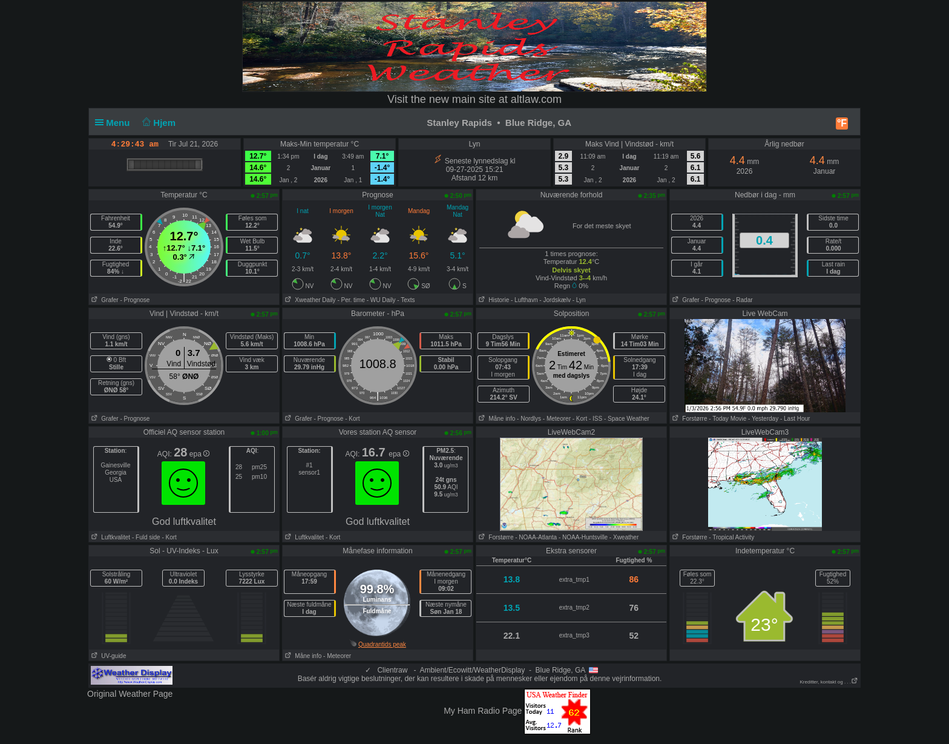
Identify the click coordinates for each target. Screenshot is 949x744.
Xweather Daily (309, 300)
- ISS (595, 418)
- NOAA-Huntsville (583, 537)
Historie (492, 300)
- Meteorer (557, 418)
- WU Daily (381, 300)
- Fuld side (146, 537)
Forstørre (688, 418)
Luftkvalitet (109, 537)
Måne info (495, 418)
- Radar (742, 300)
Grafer (104, 300)
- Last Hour (795, 418)
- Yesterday (763, 418)
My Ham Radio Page (483, 711)
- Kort (352, 418)
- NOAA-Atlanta (536, 537)
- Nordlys (529, 418)
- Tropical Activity (731, 537)
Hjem (158, 122)
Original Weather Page (129, 694)
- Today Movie (727, 418)
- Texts (406, 300)
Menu (115, 122)
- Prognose (134, 300)
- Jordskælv (555, 300)
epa (199, 454)
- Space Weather (626, 418)
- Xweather (624, 537)
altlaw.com (536, 99)
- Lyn (579, 300)
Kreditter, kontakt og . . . (829, 682)
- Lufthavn (524, 300)
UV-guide (107, 656)
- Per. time (351, 300)
